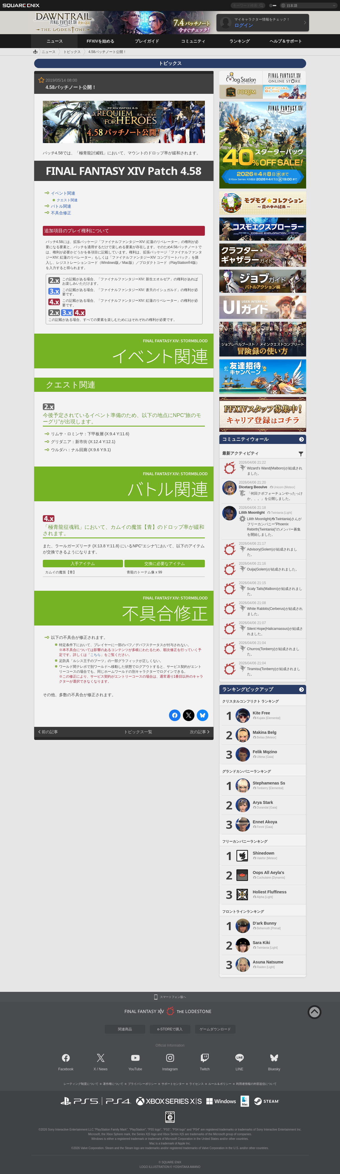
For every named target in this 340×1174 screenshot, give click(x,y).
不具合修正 (61, 213)
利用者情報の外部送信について (256, 1083)
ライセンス (196, 1083)
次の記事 (198, 731)
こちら (95, 655)
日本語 (292, 5)
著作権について (113, 1083)
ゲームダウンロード (215, 1029)
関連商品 (125, 1029)
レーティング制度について (81, 1083)
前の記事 (50, 731)
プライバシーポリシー (142, 1083)
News (103, 1069)
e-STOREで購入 (170, 1029)
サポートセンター (173, 1083)
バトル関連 (61, 206)
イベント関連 (63, 193)
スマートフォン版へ (173, 997)
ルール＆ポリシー (219, 1083)
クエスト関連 (67, 200)
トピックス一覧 (138, 731)
